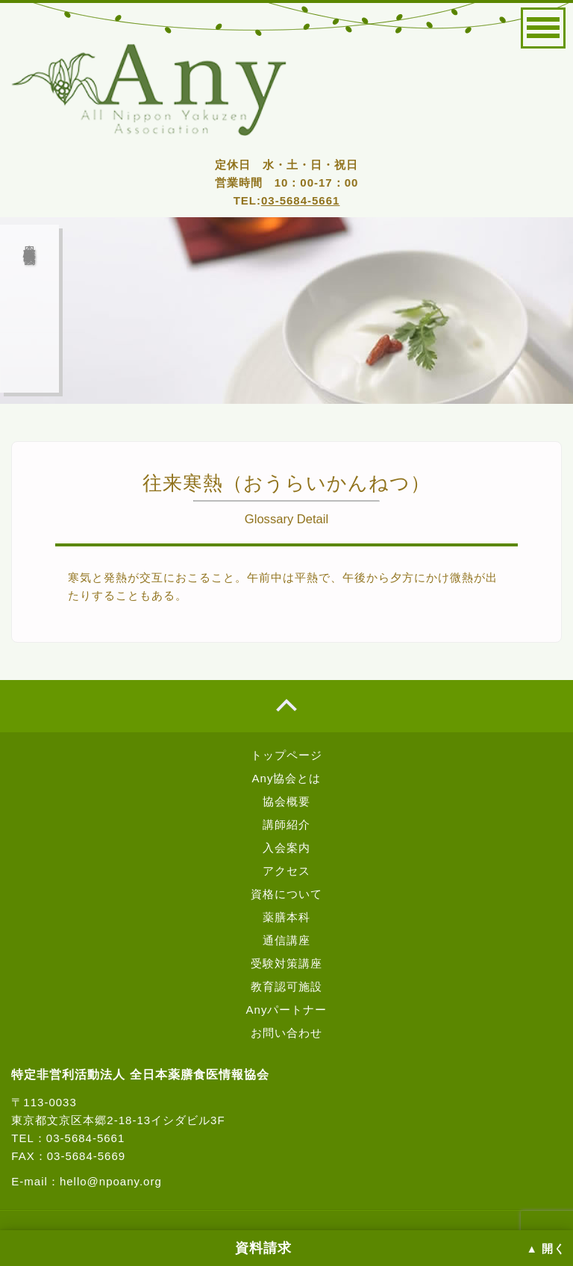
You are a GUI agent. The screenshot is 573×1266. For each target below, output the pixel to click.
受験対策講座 (286, 963)
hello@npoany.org (111, 1181)
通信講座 (286, 940)
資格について (286, 894)
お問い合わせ (286, 1032)
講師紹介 (286, 824)
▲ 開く (546, 1249)
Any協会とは (287, 778)
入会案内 (286, 847)
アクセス (286, 870)
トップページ (286, 755)
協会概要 (286, 801)
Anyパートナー (287, 1009)
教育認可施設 (286, 986)
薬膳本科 (286, 917)
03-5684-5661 (300, 200)
